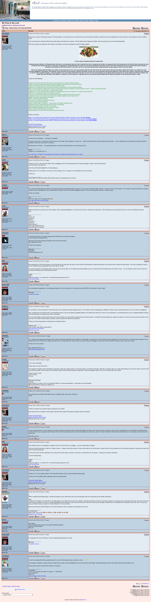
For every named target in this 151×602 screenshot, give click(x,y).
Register (92, 20)
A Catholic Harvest (34, 294)
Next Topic (144, 31)
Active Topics (56, 20)
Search (76, 20)
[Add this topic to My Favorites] (11, 586)
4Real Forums (8, 25)
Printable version (21, 589)
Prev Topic (138, 31)
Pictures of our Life (34, 330)
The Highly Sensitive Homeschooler (38, 200)
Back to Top (4, 131)
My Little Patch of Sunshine (36, 328)
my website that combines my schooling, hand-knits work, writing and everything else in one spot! (55, 154)
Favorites (63, 20)
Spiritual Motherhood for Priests (37, 126)
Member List (70, 20)
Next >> (147, 583)
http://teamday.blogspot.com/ (37, 349)
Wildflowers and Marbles (35, 514)
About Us (82, 20)
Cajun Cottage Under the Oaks (37, 576)
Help (87, 20)
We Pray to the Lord (19, 25)
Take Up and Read (34, 279)
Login (96, 20)
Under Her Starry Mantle (35, 124)
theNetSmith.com (82, 599)
